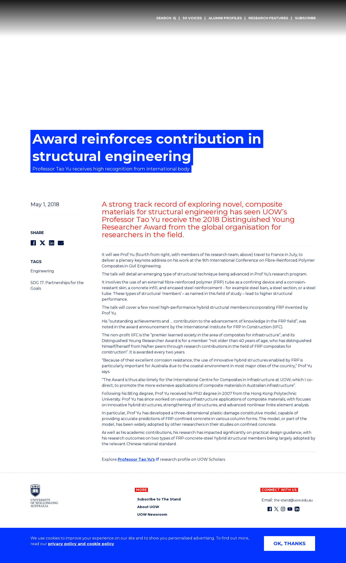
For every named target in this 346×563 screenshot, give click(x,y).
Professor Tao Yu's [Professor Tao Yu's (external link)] (136, 459)
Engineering (42, 271)
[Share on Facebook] (33, 243)
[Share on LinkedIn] (51, 243)
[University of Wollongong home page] (44, 495)
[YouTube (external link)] (290, 509)
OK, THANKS (289, 543)
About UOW (148, 507)
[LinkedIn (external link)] (297, 509)
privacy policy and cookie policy (81, 544)
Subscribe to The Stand (159, 499)
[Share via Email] (61, 243)
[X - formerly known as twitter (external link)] (276, 509)
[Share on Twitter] (42, 243)
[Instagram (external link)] (283, 509)
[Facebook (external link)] (270, 509)
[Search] (166, 18)
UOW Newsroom (152, 515)
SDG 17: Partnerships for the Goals (57, 285)
